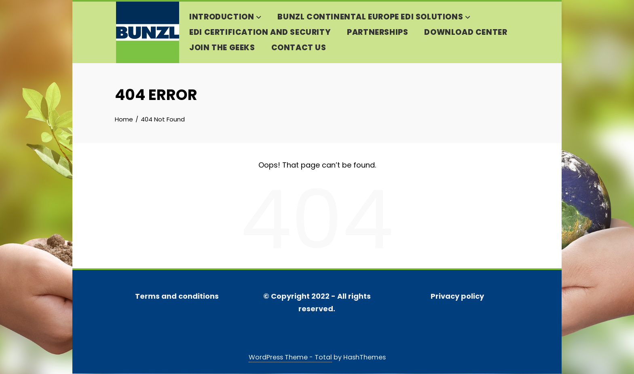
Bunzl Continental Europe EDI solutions (373, 17)
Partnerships (376, 32)
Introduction (224, 17)
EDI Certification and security (259, 32)
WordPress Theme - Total (290, 357)
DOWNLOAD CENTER (464, 32)
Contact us (297, 47)
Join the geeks (221, 47)
